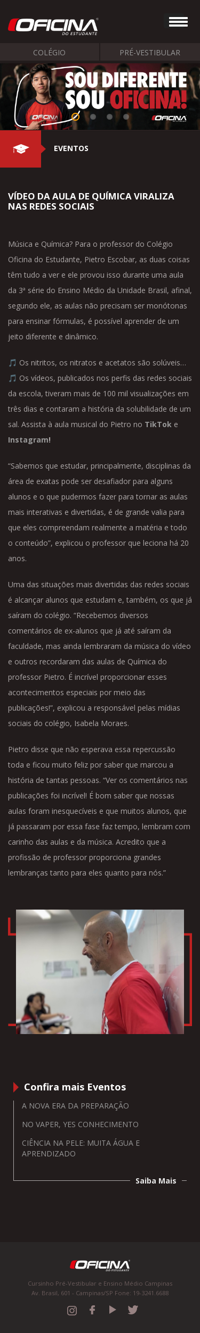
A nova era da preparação (75, 1106)
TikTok (158, 424)
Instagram (28, 440)
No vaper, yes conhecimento (80, 1124)
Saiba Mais (156, 1181)
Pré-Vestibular (149, 52)
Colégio (49, 52)
